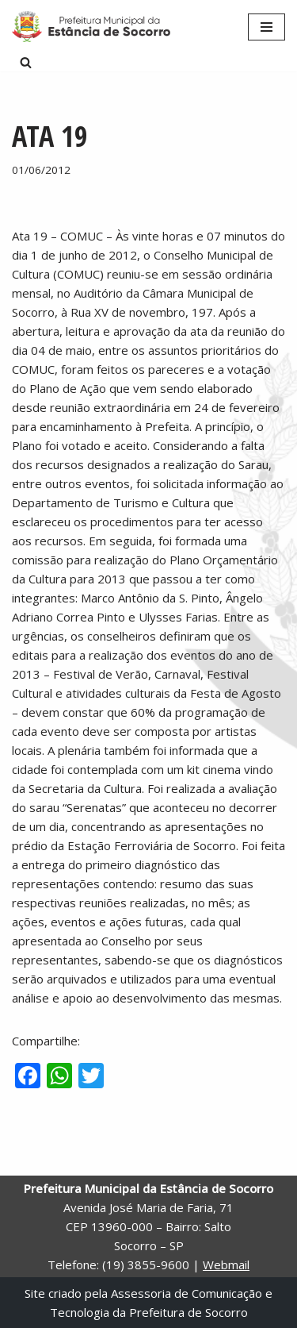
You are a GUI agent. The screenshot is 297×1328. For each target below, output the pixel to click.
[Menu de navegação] (266, 26)
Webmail (226, 1264)
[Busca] (26, 62)
